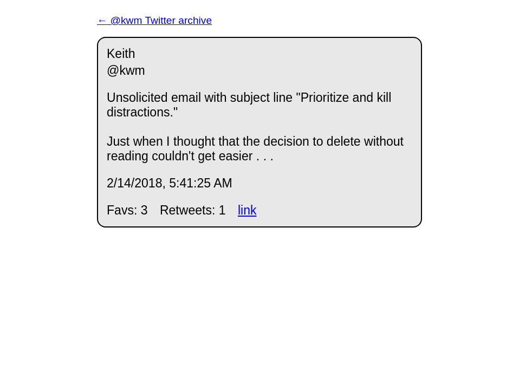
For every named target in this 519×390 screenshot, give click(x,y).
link (247, 210)
